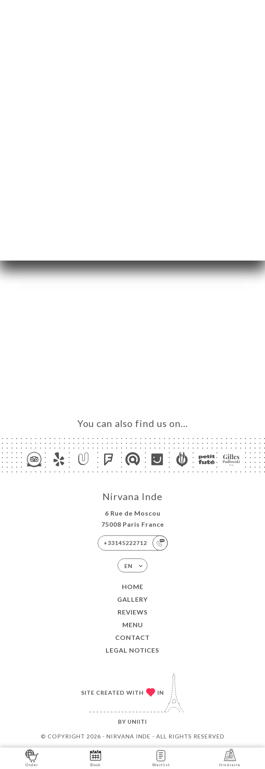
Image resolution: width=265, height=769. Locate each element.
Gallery (132, 599)
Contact (132, 637)
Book (95, 757)
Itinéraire (229, 757)
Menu (132, 624)
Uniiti (137, 721)
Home (132, 586)
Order (32, 757)
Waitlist (161, 757)
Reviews (133, 612)
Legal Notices (132, 650)
